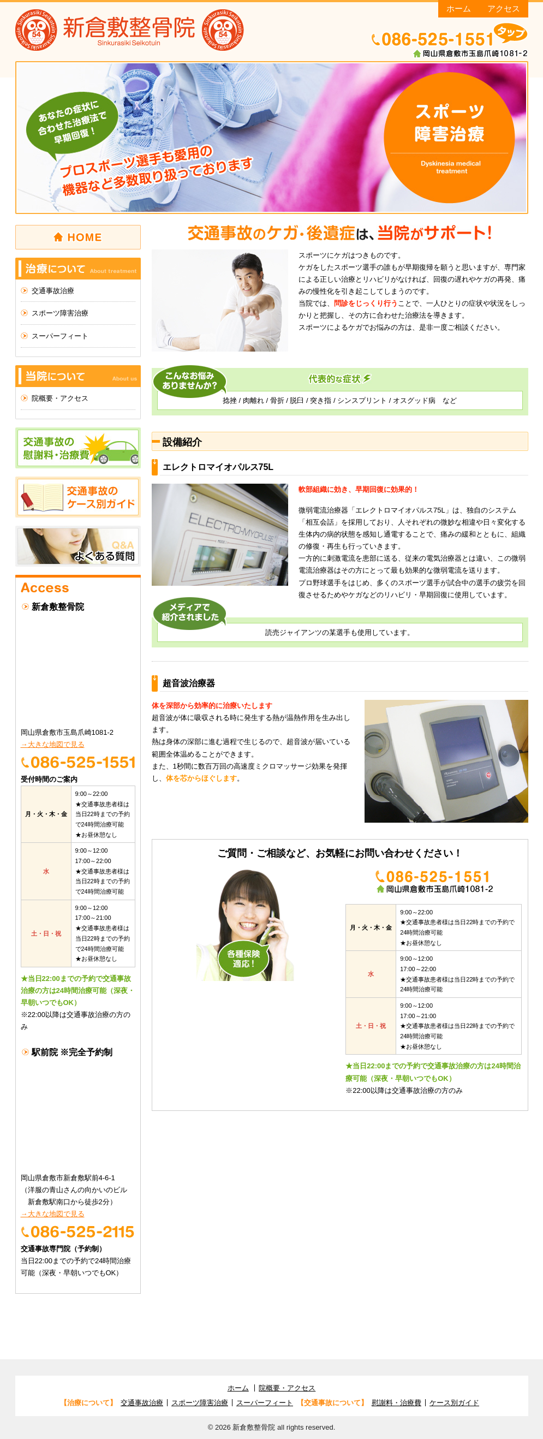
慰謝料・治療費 (396, 1403)
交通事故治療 (53, 291)
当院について (78, 376)
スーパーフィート (60, 336)
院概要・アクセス (60, 398)
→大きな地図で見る (53, 744)
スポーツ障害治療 (60, 313)
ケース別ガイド (454, 1403)
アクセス (503, 8)
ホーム (458, 8)
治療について (78, 269)
